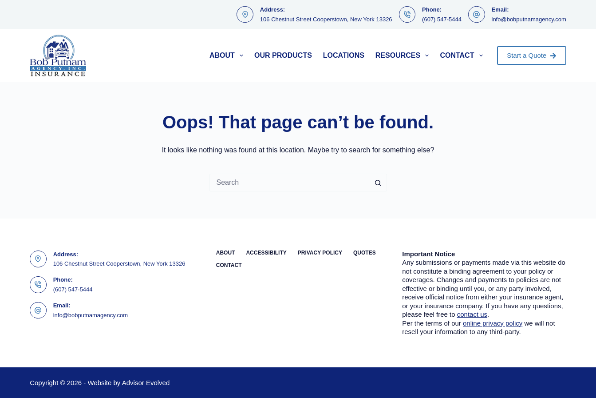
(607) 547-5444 (442, 19)
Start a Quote (532, 55)
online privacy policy (492, 323)
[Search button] (378, 182)
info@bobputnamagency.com (529, 19)
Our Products (283, 55)
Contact (463, 55)
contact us (472, 314)
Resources (404, 55)
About (228, 55)
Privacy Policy (320, 253)
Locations (343, 55)
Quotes (364, 253)
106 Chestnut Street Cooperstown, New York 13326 (326, 19)
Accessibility (266, 253)
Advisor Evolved (146, 382)
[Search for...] (289, 182)
